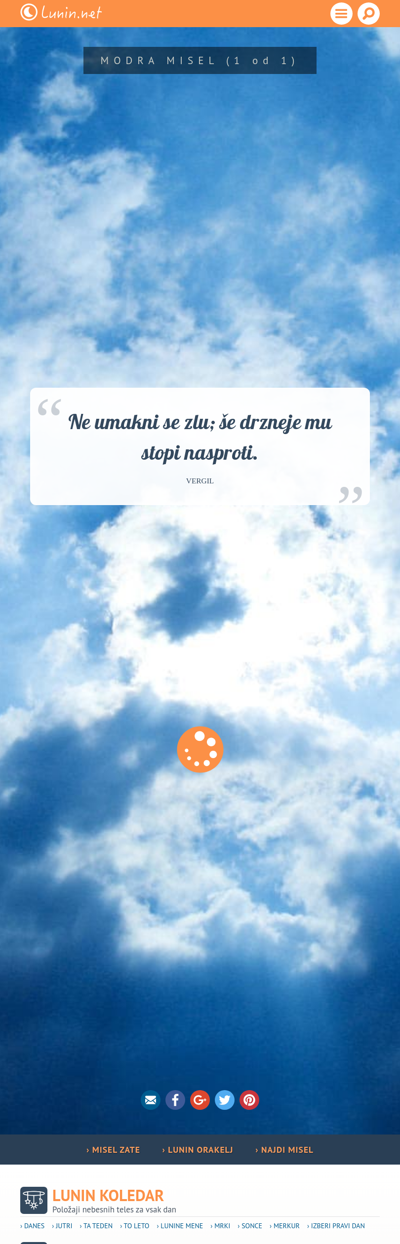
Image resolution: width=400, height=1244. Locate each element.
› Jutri (62, 1225)
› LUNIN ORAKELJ (197, 1149)
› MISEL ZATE (113, 1149)
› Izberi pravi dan (336, 1225)
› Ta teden (96, 1225)
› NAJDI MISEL (284, 1149)
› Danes (32, 1225)
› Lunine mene (180, 1225)
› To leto (134, 1225)
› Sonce (250, 1225)
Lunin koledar (108, 1195)
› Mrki (220, 1225)
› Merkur (285, 1225)
